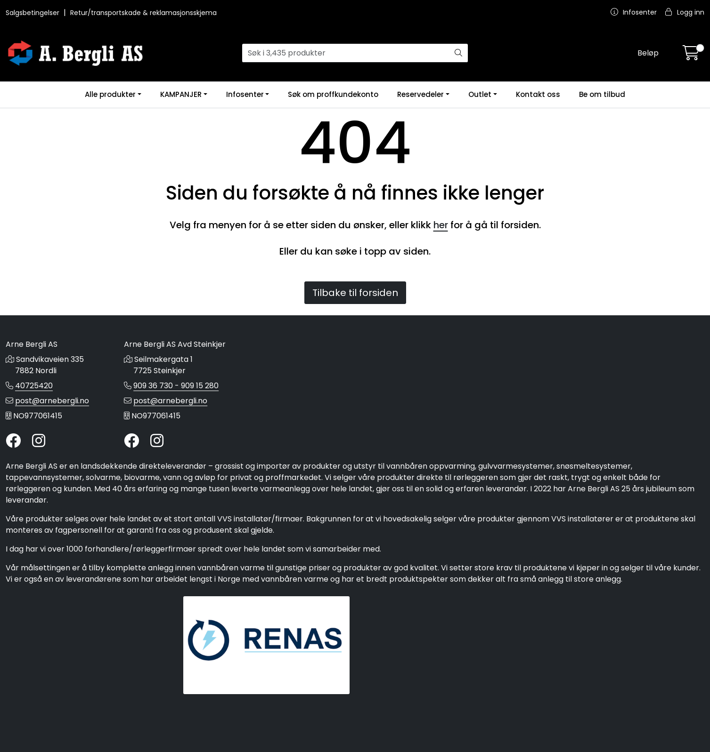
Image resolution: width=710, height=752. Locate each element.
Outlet (479, 94)
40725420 (34, 385)
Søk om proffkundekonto (333, 94)
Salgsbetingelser (33, 12)
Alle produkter (110, 94)
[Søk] (345, 53)
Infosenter (245, 94)
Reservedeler (420, 94)
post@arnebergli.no (52, 400)
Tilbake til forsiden (355, 292)
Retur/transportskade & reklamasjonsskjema (143, 12)
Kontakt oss (538, 94)
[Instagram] (38, 441)
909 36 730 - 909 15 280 (176, 385)
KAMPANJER (181, 94)
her (440, 225)
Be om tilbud (602, 94)
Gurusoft (355, 734)
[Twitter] (13, 441)
